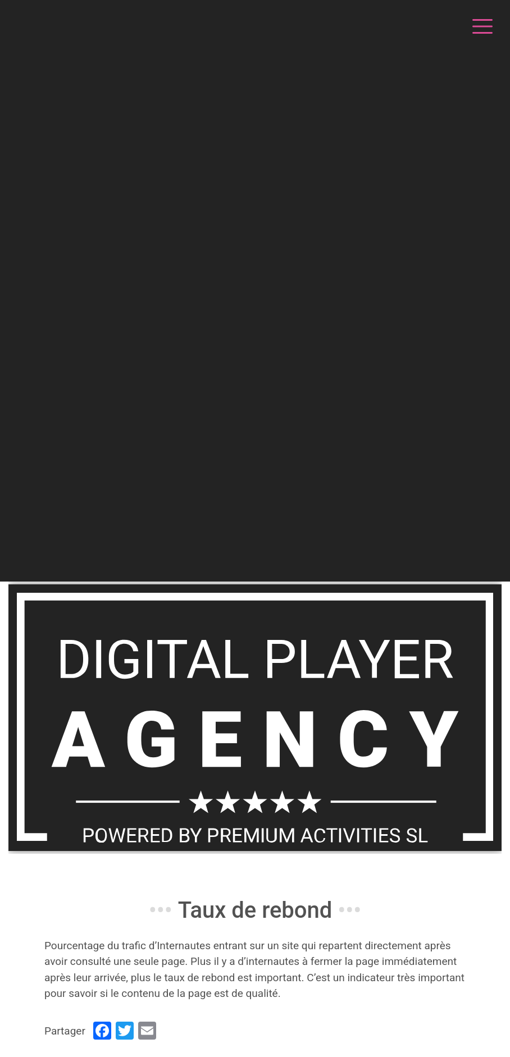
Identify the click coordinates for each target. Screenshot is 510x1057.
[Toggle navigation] (481, 24)
